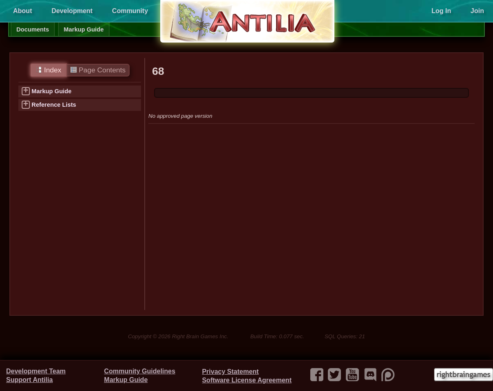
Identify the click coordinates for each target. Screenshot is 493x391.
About (22, 10)
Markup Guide (84, 29)
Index (48, 70)
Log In (441, 10)
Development (72, 10)
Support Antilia (29, 379)
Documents (32, 29)
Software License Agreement (246, 380)
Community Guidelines (139, 371)
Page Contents (97, 70)
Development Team (36, 371)
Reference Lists (53, 104)
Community (130, 10)
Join (477, 10)
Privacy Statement (230, 371)
